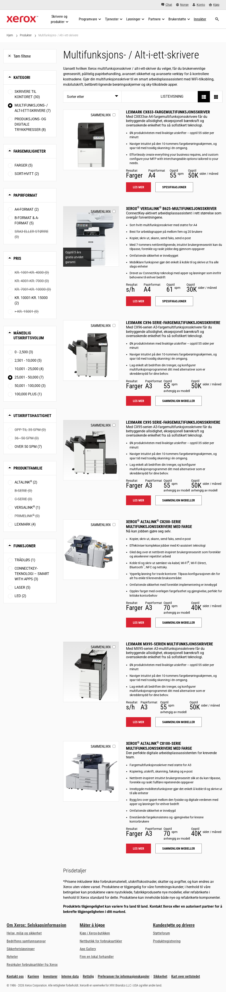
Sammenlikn (101, 115)
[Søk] (217, 19)
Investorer (50, 976)
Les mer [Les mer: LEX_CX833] (138, 187)
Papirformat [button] (25, 195)
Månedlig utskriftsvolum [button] (28, 335)
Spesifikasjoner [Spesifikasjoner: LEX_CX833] (174, 187)
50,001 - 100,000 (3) (30, 386)
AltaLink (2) (26, 482)
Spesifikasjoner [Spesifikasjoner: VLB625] (174, 301)
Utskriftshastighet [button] (32, 415)
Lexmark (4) (25, 524)
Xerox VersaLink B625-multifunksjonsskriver (171, 208)
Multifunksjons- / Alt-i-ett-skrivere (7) (33, 108)
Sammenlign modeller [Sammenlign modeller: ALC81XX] (178, 848)
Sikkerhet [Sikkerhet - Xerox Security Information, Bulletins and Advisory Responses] (160, 976)
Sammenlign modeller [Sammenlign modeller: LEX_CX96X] (178, 401)
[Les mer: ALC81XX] (91, 771)
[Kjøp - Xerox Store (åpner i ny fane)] (214, 4)
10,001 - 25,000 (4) (29, 369)
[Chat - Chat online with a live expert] (166, 5)
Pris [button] (17, 258)
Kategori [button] (21, 77)
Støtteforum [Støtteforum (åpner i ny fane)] (161, 933)
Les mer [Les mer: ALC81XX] (138, 848)
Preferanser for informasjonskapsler (123, 976)
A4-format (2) (27, 209)
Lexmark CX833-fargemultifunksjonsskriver (168, 112)
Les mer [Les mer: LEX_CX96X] (138, 401)
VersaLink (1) (27, 507)
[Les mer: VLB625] (91, 236)
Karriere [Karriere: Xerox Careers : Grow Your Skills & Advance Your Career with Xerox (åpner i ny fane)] (33, 976)
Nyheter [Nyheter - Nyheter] (12, 957)
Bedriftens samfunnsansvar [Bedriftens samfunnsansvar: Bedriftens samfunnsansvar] (26, 941)
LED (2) (20, 596)
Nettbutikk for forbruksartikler (101, 941)
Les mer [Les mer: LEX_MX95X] (138, 722)
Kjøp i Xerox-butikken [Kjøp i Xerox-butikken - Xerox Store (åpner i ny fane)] (95, 933)
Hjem (10, 35)
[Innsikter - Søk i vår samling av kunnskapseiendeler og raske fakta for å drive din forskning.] (200, 19)
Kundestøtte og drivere (174, 925)
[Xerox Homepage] (22, 19)
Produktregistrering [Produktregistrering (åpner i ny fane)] (167, 941)
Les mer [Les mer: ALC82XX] (138, 622)
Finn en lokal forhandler (97, 957)
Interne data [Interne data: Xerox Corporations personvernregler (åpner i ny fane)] (70, 976)
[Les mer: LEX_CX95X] (91, 450)
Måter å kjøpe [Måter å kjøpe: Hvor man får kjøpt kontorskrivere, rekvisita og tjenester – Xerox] (92, 925)
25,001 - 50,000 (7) (29, 377)
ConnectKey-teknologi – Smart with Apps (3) (32, 573)
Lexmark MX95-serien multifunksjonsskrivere (169, 644)
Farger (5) (24, 165)
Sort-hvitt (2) (27, 174)
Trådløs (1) (25, 560)
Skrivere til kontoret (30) (27, 94)
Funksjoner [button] (24, 546)
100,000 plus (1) (28, 394)
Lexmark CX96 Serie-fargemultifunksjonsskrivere (173, 322)
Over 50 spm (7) (28, 447)
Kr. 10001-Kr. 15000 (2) (31, 300)
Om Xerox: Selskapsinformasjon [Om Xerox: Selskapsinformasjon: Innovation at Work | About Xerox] (36, 925)
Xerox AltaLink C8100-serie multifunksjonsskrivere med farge (159, 746)
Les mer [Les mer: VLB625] (138, 301)
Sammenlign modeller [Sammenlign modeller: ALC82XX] (178, 622)
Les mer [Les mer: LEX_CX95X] (138, 500)
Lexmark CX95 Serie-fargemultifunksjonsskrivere (173, 422)
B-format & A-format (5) (27, 220)
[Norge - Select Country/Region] (182, 4)
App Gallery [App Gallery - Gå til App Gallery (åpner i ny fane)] (88, 949)
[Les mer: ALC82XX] (91, 549)
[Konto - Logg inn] (198, 4)
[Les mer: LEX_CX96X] (91, 350)
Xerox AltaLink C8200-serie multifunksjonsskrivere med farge (159, 524)
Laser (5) (22, 587)
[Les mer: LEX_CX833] (91, 140)
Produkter (26, 35)
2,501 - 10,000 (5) (28, 360)
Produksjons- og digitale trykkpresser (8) (30, 124)
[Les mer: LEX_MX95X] (91, 672)
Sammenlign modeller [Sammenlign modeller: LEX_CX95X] (178, 500)
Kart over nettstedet (185, 976)
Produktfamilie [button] (27, 468)
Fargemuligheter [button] (29, 151)
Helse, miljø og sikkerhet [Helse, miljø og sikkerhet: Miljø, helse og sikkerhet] (24, 933)
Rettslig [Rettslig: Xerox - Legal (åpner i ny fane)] (88, 976)
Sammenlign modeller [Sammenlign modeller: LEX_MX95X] (178, 722)
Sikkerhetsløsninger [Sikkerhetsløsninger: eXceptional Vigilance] (21, 949)
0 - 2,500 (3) (24, 352)
